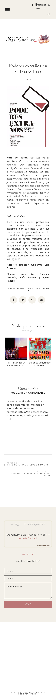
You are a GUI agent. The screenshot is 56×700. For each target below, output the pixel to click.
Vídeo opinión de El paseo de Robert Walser (31, 475)
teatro (38, 289)
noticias (11, 289)
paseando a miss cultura (34, 692)
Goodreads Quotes (43, 546)
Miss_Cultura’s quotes (28, 524)
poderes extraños (25, 289)
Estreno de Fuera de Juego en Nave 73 (26, 465)
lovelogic (33, 694)
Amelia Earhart (28, 538)
